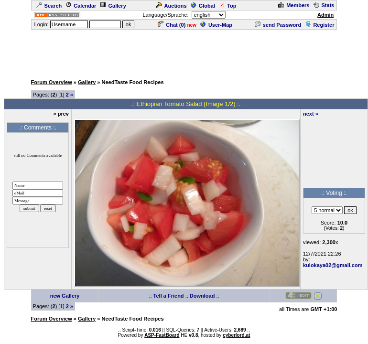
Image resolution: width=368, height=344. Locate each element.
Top (227, 6)
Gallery (113, 6)
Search (49, 6)
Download (202, 296)
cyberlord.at (236, 335)
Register (319, 25)
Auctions (171, 6)
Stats (324, 5)
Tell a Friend (168, 296)
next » (310, 114)
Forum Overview (51, 82)
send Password (278, 25)
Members (293, 5)
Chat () (171, 25)
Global (203, 6)
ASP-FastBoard (161, 335)
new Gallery (65, 296)
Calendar (80, 6)
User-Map (216, 25)
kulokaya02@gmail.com (332, 265)
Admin (325, 15)
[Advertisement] (184, 52)
